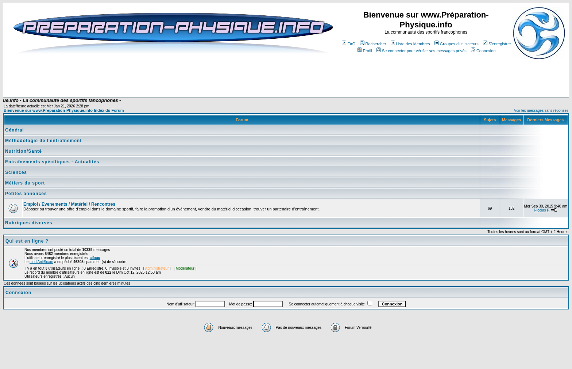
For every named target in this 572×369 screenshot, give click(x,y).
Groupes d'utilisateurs (456, 44)
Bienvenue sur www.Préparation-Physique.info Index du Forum (64, 110)
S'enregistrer (497, 44)
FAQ (348, 44)
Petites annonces (26, 193)
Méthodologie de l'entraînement (43, 140)
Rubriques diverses (28, 222)
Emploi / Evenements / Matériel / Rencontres (69, 204)
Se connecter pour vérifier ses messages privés (421, 51)
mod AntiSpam (41, 262)
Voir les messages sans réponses (541, 111)
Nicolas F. (542, 210)
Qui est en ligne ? (27, 241)
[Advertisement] (152, 75)
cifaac (95, 258)
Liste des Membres (410, 44)
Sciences (16, 172)
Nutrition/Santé (23, 151)
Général (14, 130)
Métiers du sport (25, 183)
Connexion (483, 51)
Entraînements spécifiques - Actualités (52, 161)
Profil (365, 51)
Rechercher (373, 44)
